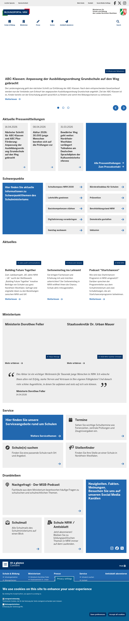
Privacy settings (64, 579)
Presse (57, 573)
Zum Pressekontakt (111, 166)
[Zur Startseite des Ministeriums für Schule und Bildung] (16, 12)
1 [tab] (58, 108)
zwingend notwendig (12, 599)
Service (83, 573)
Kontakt (84, 580)
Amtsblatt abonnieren (116, 573)
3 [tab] (68, 108)
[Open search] (118, 23)
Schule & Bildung (11, 573)
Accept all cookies (117, 614)
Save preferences (97, 614)
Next (123, 108)
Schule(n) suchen (87, 577)
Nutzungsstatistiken (12, 604)
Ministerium (34, 573)
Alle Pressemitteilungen (109, 163)
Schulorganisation (11, 577)
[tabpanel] (64, 65)
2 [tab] (63, 108)
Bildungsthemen (10, 580)
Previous (115, 108)
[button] (103, 3)
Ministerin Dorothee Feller (39, 577)
